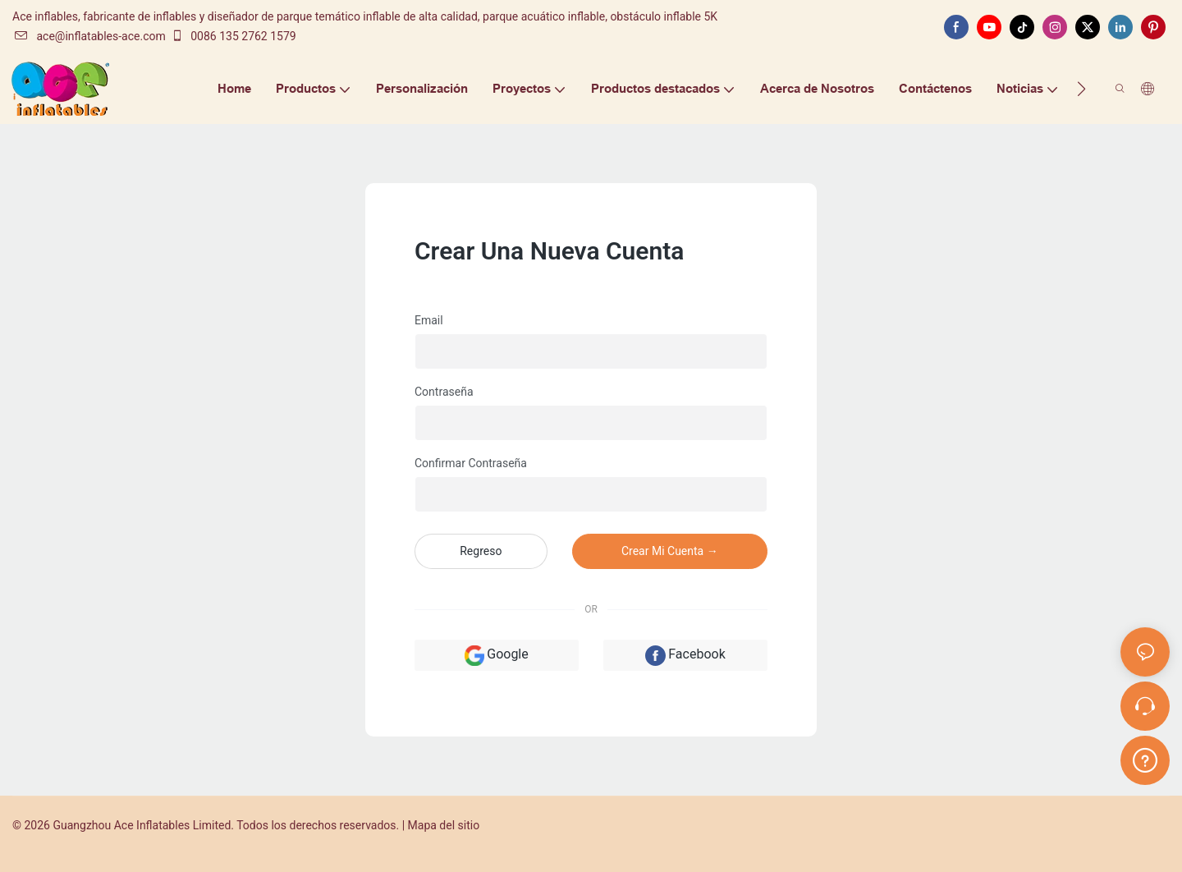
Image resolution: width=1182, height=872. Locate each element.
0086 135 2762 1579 (233, 36)
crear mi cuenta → (669, 551)
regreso (481, 551)
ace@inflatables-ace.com (90, 36)
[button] (1081, 88)
